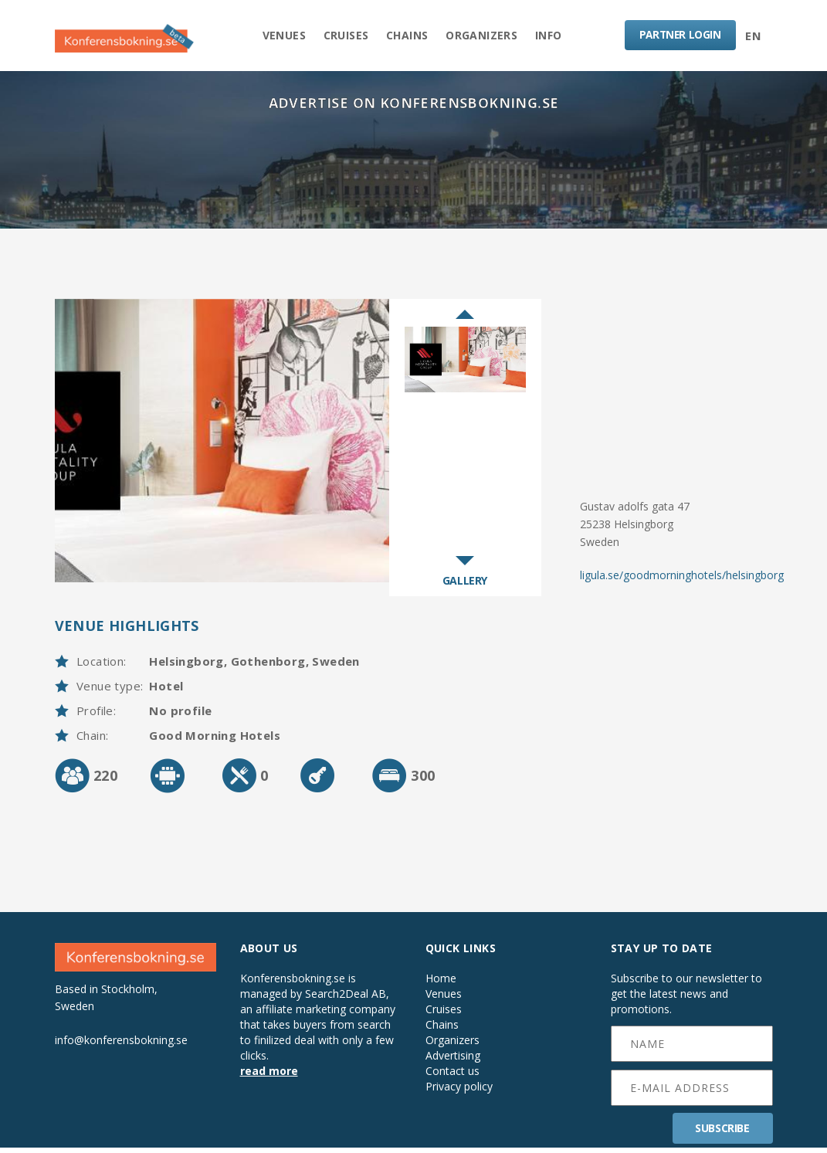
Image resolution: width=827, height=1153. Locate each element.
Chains (407, 36)
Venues (278, 36)
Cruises (343, 36)
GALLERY (464, 585)
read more (269, 1076)
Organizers (484, 36)
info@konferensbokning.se (121, 1044)
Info (554, 36)
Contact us (452, 1076)
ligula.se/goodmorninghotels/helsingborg (682, 579)
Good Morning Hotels (214, 740)
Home (440, 983)
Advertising (452, 1061)
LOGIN (678, 35)
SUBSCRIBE (722, 1133)
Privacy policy (459, 1092)
